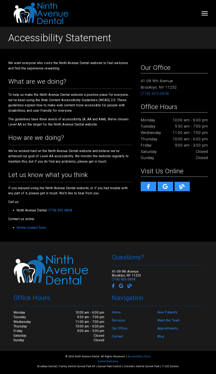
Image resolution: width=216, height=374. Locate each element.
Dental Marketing (108, 361)
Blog (160, 336)
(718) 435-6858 (60, 210)
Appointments (167, 328)
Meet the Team (168, 320)
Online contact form (31, 228)
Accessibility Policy (139, 356)
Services (118, 320)
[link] (148, 186)
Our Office (119, 328)
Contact (117, 336)
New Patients (167, 312)
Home (116, 312)
